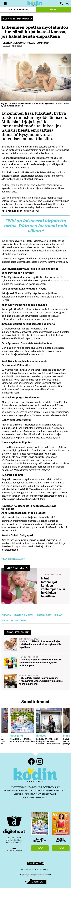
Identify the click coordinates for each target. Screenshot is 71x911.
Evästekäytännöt (51, 787)
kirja (4, 620)
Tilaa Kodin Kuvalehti (13, 559)
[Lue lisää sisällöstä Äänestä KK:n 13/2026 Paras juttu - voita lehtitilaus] (22, 720)
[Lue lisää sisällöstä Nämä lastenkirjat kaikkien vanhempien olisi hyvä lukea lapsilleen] (35, 586)
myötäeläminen (23, 615)
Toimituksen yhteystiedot (35, 798)
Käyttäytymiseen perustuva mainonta (35, 875)
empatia (6, 615)
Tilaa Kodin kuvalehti (46, 794)
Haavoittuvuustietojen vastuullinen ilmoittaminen (28, 791)
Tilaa (53, 9)
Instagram (39, 761)
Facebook (31, 761)
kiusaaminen (18, 620)
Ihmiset (41, 735)
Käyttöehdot (60, 791)
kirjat (58, 615)
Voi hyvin (9, 19)
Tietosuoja (30, 794)
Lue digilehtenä (18, 9)
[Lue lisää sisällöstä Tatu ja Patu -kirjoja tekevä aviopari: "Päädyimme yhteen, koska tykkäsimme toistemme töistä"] (35, 681)
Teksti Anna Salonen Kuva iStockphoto (25, 43)
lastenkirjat (43, 615)
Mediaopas (18, 794)
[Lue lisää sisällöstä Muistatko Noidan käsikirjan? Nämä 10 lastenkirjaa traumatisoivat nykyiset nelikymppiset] (35, 663)
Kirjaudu (67, 3)
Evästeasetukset (18, 787)
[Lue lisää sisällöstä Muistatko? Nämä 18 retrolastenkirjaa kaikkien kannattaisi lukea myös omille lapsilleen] (35, 644)
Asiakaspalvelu (35, 787)
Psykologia (24, 19)
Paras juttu (16, 735)
